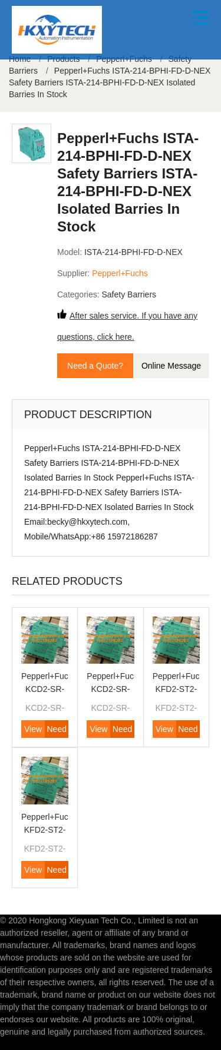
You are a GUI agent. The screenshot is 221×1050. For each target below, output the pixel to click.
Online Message (171, 365)
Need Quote (56, 731)
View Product (33, 731)
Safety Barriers (128, 294)
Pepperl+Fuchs (120, 273)
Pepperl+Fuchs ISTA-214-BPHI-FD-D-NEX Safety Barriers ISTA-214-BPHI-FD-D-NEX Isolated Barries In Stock (109, 82)
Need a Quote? (95, 365)
